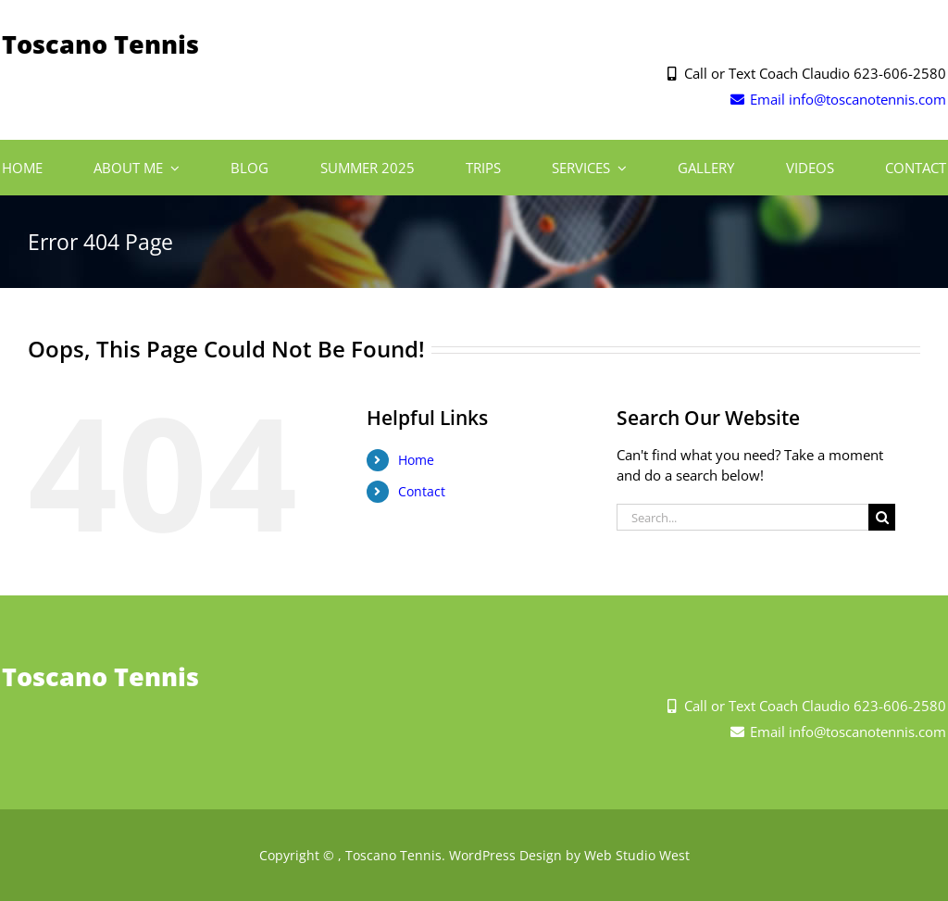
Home (416, 460)
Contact (421, 491)
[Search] (881, 517)
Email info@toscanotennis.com (837, 99)
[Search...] (742, 517)
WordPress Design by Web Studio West (569, 855)
